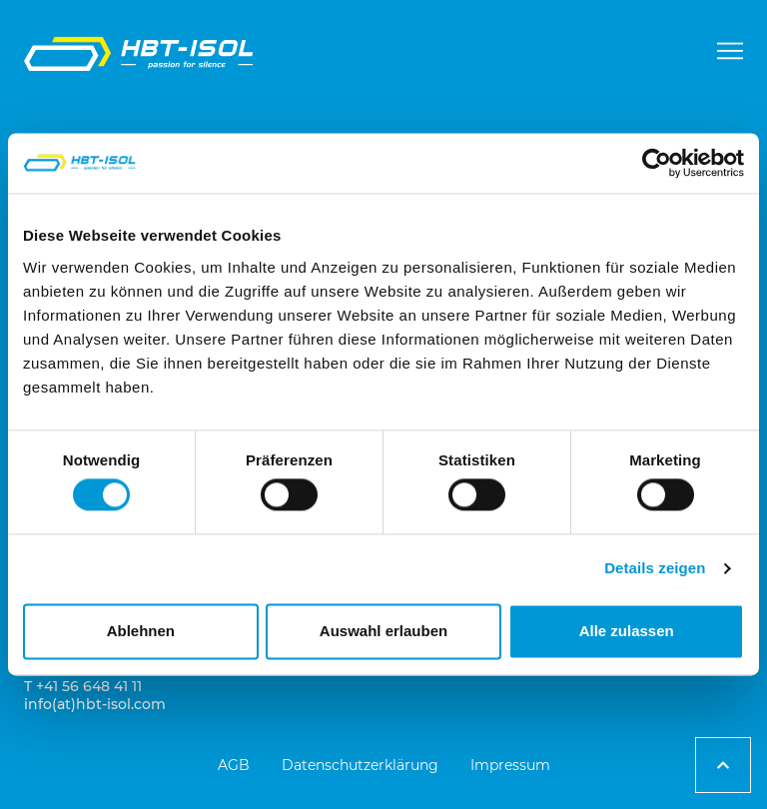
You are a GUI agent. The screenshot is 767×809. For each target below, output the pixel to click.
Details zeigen (654, 568)
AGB (234, 765)
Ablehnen (141, 630)
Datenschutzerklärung (360, 765)
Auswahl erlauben (383, 630)
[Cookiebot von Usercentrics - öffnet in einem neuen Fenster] (656, 163)
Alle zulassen (626, 630)
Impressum (510, 765)
